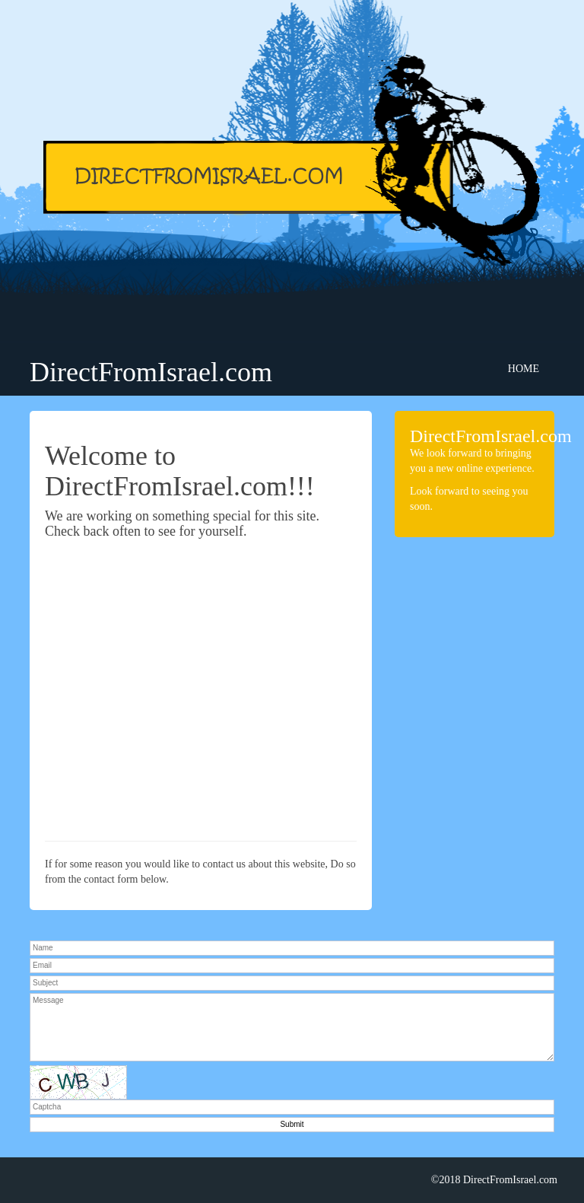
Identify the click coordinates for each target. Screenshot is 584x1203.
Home (523, 368)
